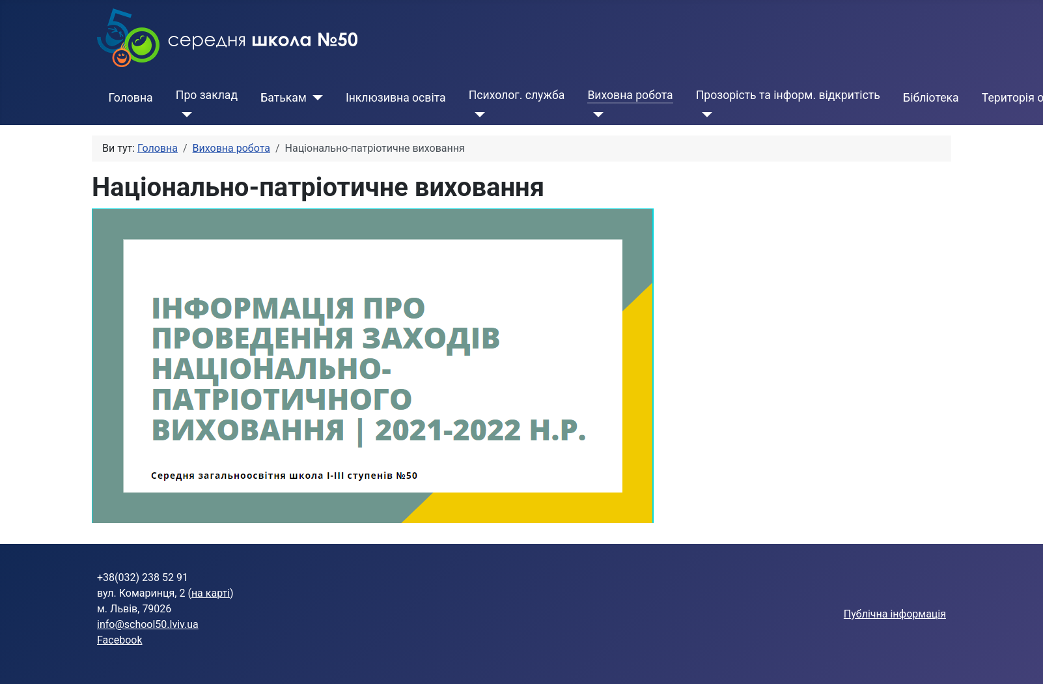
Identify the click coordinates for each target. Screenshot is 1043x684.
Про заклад (207, 95)
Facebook (119, 640)
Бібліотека (931, 97)
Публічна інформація (895, 614)
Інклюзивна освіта (396, 97)
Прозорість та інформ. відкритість (788, 95)
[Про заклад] (184, 115)
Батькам (283, 97)
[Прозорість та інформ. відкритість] (704, 115)
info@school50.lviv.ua (148, 624)
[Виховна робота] (595, 115)
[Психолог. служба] (477, 115)
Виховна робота (630, 95)
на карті (210, 593)
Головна (131, 97)
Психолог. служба (516, 95)
